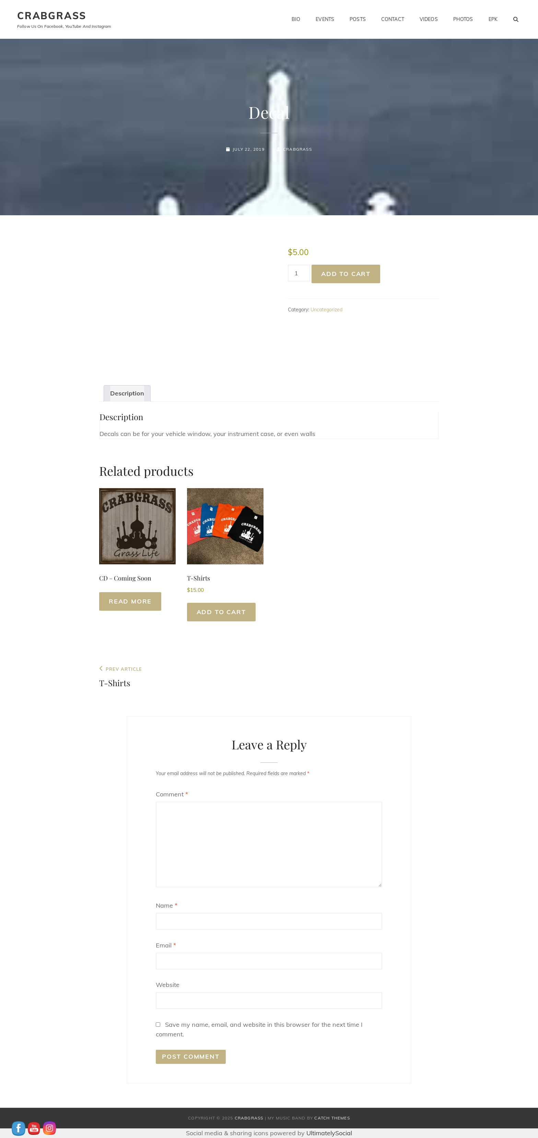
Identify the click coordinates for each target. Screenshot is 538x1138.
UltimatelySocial (329, 1133)
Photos (463, 19)
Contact (392, 19)
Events (325, 19)
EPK (493, 19)
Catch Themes (332, 1117)
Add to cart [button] (221, 612)
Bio (296, 19)
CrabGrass (51, 16)
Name (166, 905)
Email (166, 945)
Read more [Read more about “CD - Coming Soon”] (130, 601)
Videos (429, 19)
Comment (172, 794)
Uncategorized (326, 310)
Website (167, 985)
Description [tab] (127, 393)
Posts (358, 19)
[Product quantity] (299, 273)
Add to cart (346, 274)
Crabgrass (297, 149)
